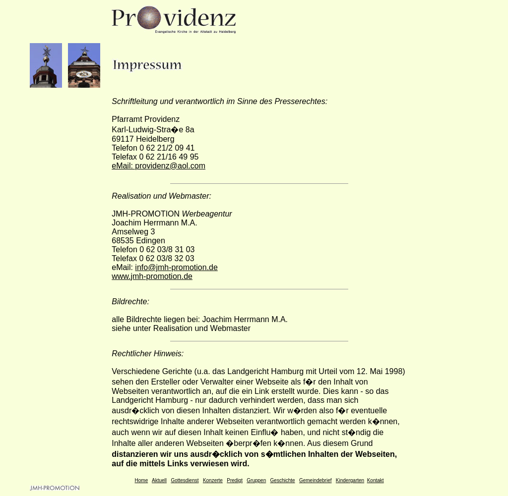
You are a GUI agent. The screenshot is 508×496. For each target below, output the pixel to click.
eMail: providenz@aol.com (158, 166)
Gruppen (256, 480)
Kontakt (375, 480)
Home (141, 480)
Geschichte (282, 480)
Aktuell (159, 480)
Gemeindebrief (315, 480)
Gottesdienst (184, 480)
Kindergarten (350, 480)
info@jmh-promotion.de (176, 267)
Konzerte (213, 480)
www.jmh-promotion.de (152, 276)
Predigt (235, 480)
